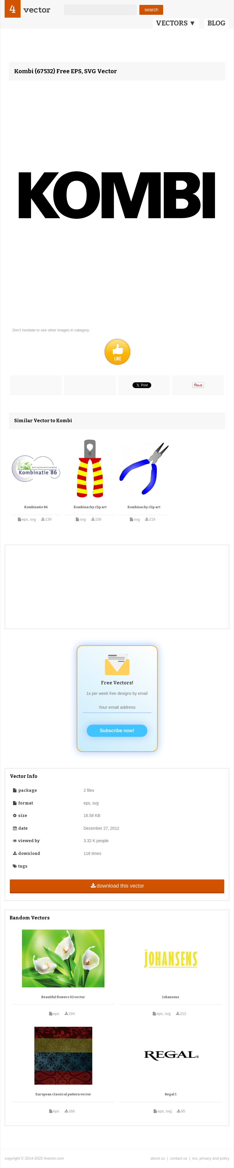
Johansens (170, 997)
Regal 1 (170, 1094)
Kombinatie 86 (36, 507)
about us (157, 1158)
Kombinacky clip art (90, 507)
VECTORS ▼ (176, 23)
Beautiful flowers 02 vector (63, 997)
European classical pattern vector (63, 1094)
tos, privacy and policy (210, 1158)
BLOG (216, 23)
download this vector (117, 886)
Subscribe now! (117, 730)
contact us (178, 1158)
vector (36, 10)
